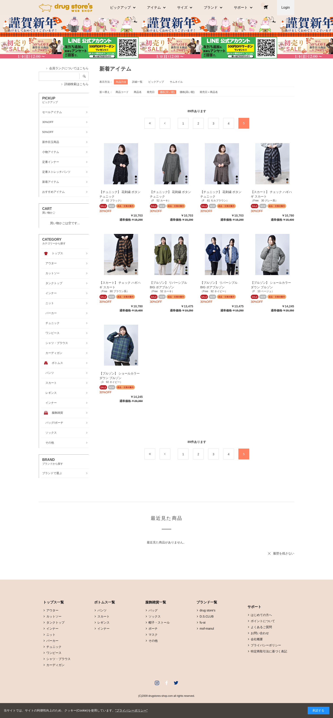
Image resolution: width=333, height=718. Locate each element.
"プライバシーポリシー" (131, 710)
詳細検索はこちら (76, 84)
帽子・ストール (159, 622)
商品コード (122, 92)
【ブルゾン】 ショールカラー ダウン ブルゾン (271, 285)
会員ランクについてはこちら (69, 68)
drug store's (207, 610)
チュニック (53, 646)
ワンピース (53, 653)
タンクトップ (55, 622)
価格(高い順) (187, 92)
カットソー (53, 616)
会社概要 (257, 639)
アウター (52, 610)
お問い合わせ (260, 633)
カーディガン (55, 665)
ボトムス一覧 (104, 602)
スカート (103, 616)
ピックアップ (156, 81)
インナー (52, 628)
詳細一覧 (137, 81)
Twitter (176, 683)
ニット (50, 634)
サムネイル (176, 81)
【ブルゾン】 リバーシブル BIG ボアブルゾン (170, 285)
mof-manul (207, 628)
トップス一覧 (53, 602)
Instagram (157, 683)
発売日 (151, 92)
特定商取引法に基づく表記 (269, 651)
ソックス (155, 616)
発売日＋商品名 (209, 92)
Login (285, 7)
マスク (153, 634)
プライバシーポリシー (266, 645)
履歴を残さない (283, 553)
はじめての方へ (261, 615)
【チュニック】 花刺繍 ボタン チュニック (120, 194)
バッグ (153, 610)
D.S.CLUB (207, 616)
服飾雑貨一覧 (155, 602)
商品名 (138, 92)
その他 (153, 640)
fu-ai (202, 622)
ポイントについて (263, 621)
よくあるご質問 (261, 627)
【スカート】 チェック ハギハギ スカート (271, 194)
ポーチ (153, 628)
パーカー (52, 640)
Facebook (166, 683)
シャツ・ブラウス (58, 659)
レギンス (103, 622)
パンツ (102, 610)
